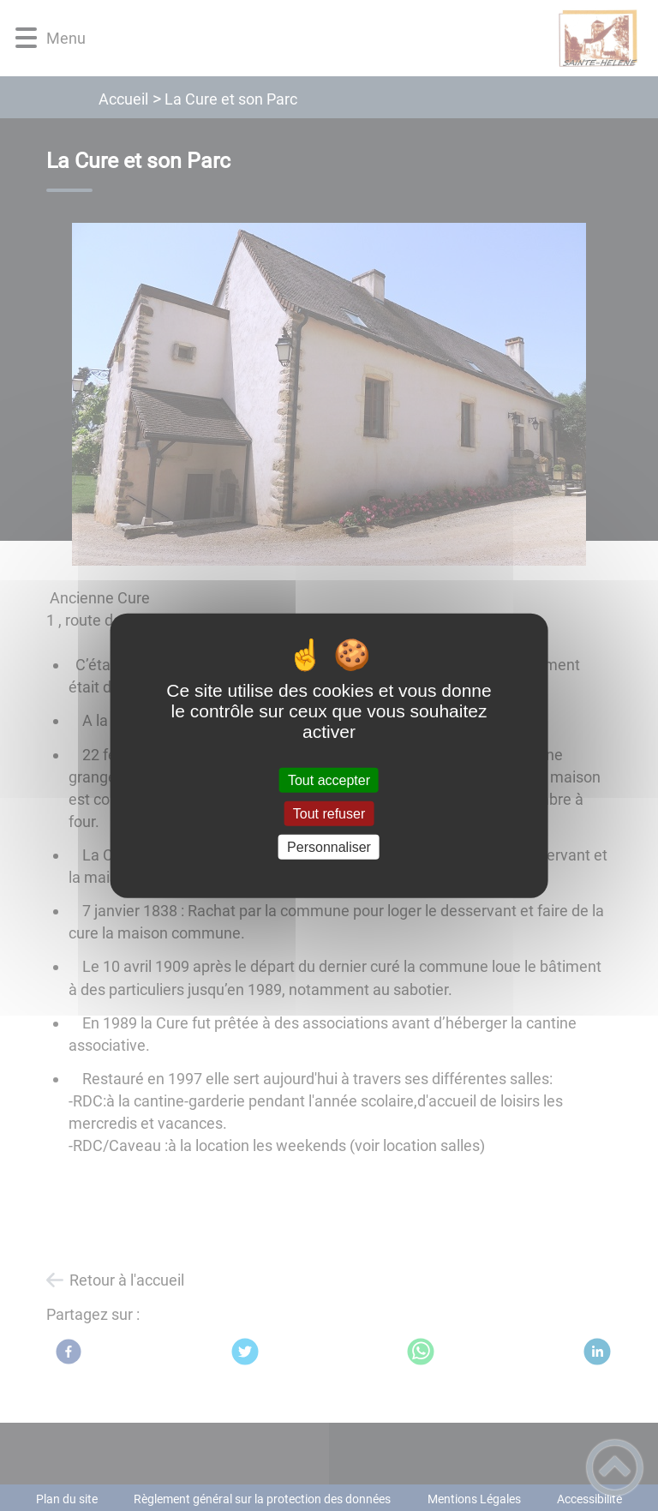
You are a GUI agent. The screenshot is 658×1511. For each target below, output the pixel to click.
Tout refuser (329, 813)
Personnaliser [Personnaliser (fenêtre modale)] (329, 847)
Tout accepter (329, 779)
